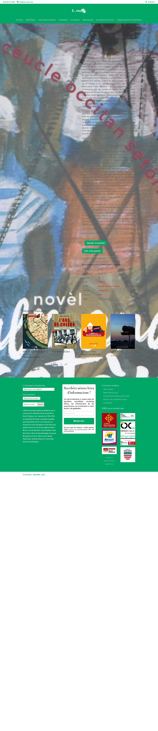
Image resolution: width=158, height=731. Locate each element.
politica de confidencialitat (78, 429)
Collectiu (101, 282)
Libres (42, 28)
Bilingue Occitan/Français (108, 286)
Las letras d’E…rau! (105, 20)
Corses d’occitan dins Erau (129, 20)
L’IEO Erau (31, 20)
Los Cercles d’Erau (47, 20)
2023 (100, 295)
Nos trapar (88, 20)
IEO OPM (36, 475)
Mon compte (108, 389)
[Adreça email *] (79, 413)
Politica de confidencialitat (115, 399)
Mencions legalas (110, 392)
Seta (104, 258)
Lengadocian (103, 290)
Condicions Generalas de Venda (116, 396)
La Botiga (75, 20)
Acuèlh (19, 20)
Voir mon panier (92, 251)
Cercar (40, 404)
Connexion (107, 403)
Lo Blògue (63, 20)
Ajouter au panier (96, 243)
